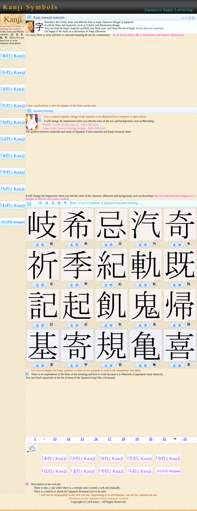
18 (123, 439)
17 (109, 439)
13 (55, 439)
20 (150, 439)
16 (96, 439)
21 (164, 439)
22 (185, 439)
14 (68, 439)
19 (137, 439)
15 (82, 439)
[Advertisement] (111, 70)
